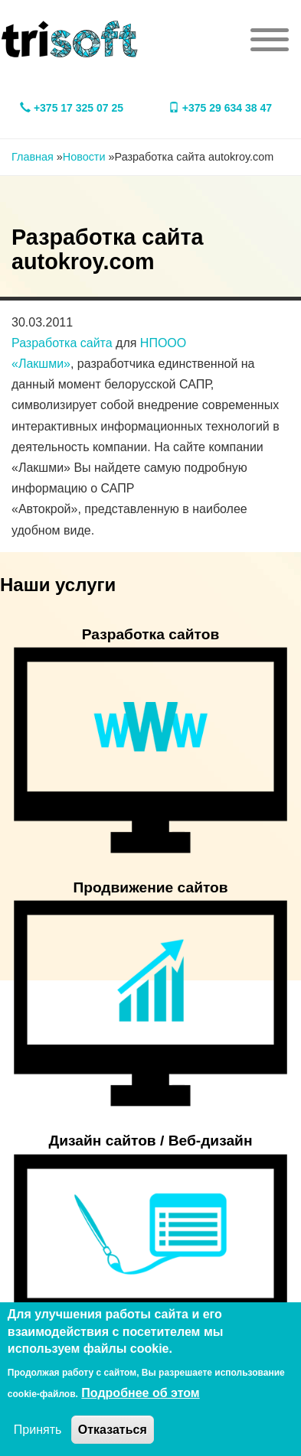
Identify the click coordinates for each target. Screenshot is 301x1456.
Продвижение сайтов (150, 887)
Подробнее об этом (140, 1392)
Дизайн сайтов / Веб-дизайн (151, 1141)
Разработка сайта (62, 342)
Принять (38, 1429)
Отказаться (112, 1429)
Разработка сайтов (151, 634)
